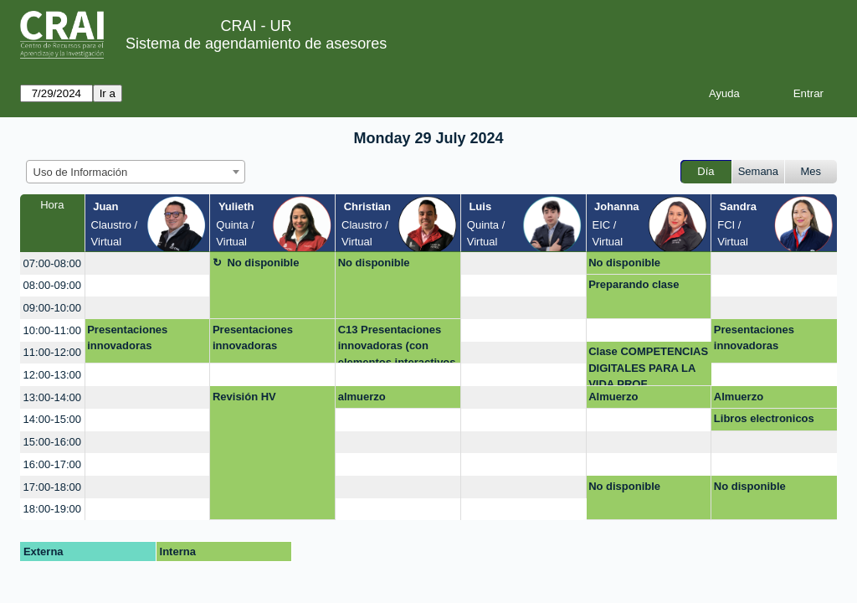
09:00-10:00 (52, 308)
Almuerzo (613, 396)
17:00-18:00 (52, 487)
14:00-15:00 (52, 419)
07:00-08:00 (52, 263)
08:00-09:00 (52, 285)
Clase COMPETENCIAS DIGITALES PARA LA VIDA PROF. (648, 365)
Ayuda (724, 93)
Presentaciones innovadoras (127, 338)
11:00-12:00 (52, 352)
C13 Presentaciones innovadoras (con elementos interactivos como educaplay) (397, 343)
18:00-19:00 (52, 508)
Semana (758, 171)
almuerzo (362, 396)
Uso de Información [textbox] (80, 172)
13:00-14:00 (52, 397)
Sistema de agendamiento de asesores (256, 43)
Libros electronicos (764, 418)
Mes (811, 171)
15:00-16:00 (52, 442)
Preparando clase (633, 284)
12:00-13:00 (52, 374)
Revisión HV (244, 396)
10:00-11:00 (52, 330)
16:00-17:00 (52, 464)
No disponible (263, 262)
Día (705, 171)
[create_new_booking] (147, 263)
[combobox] (135, 171)
